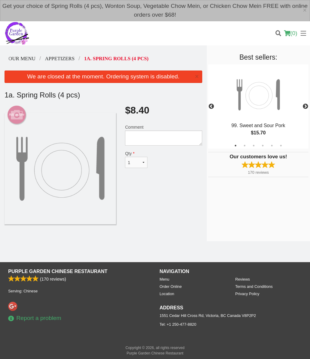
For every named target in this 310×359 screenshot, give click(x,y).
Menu (164, 279)
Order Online (171, 286)
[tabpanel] (258, 106)
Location (167, 293)
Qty (136, 159)
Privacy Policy (247, 293)
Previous (211, 107)
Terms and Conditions (254, 286)
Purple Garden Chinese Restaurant (57, 271)
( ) (290, 33)
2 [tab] (245, 146)
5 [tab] (272, 146)
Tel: (178, 324)
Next (305, 107)
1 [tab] (235, 146)
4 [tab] (263, 146)
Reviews (242, 279)
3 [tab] (254, 146)
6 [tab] (281, 146)
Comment (163, 135)
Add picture (17, 115)
